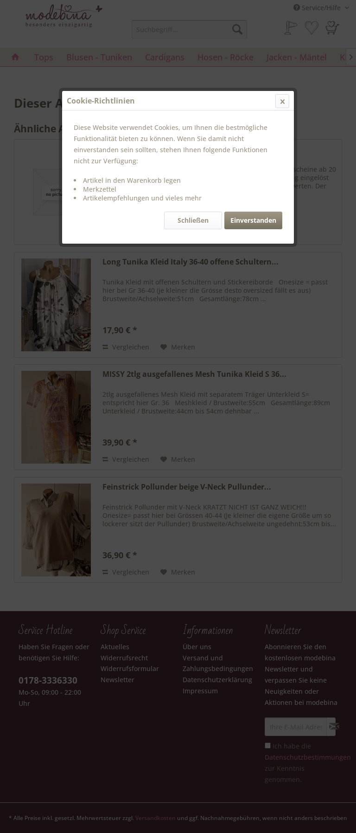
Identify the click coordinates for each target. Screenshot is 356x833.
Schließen (193, 220)
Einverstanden (253, 220)
